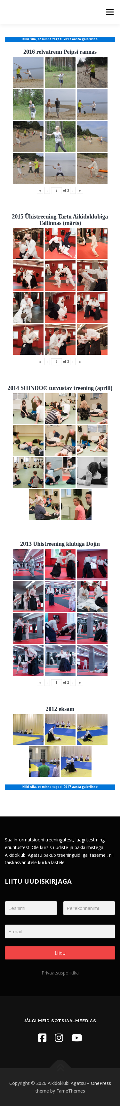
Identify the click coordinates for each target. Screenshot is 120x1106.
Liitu (60, 953)
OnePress (101, 1083)
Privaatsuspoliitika (60, 973)
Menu (109, 12)
